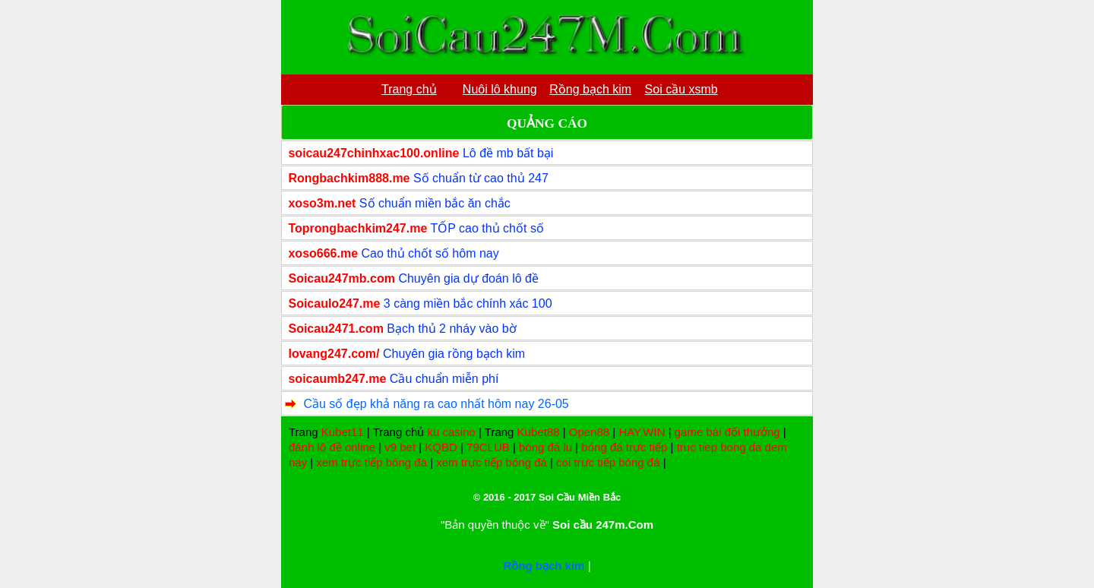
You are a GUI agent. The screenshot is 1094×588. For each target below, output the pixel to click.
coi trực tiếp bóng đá (607, 462)
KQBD (441, 447)
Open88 (589, 431)
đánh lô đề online (332, 447)
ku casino (451, 431)
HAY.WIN (641, 431)
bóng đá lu (545, 447)
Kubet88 (538, 431)
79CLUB (488, 447)
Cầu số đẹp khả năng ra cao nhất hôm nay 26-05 (435, 403)
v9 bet (400, 447)
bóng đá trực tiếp (624, 447)
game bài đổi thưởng (727, 431)
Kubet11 (342, 431)
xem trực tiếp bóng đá (371, 462)
